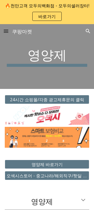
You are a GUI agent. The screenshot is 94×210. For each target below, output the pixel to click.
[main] (47, 56)
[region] (47, 12)
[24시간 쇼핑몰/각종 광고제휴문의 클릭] (47, 99)
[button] (6, 31)
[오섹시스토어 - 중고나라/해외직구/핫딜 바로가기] (47, 176)
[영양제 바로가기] (47, 164)
